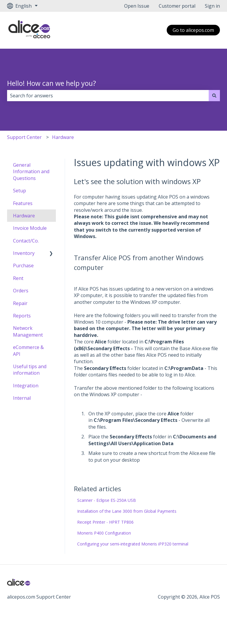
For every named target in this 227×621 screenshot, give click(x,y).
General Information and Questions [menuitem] (31, 171)
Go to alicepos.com (193, 30)
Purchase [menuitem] (23, 265)
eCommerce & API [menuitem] (28, 350)
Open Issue (136, 6)
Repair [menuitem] (20, 303)
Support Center (24, 137)
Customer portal (177, 6)
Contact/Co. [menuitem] (26, 240)
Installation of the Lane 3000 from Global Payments (126, 511)
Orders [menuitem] (20, 290)
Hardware (63, 137)
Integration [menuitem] (25, 385)
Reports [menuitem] (22, 315)
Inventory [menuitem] (24, 253)
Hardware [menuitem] (24, 215)
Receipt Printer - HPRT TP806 (105, 522)
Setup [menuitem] (19, 190)
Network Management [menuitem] (28, 331)
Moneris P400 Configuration (104, 533)
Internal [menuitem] (22, 398)
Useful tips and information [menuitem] (29, 369)
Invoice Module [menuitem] (30, 228)
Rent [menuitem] (18, 278)
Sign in (212, 6)
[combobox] (108, 95)
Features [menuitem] (23, 203)
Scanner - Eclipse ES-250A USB (106, 500)
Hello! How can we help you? (51, 83)
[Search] (214, 95)
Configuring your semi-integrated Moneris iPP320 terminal (132, 544)
